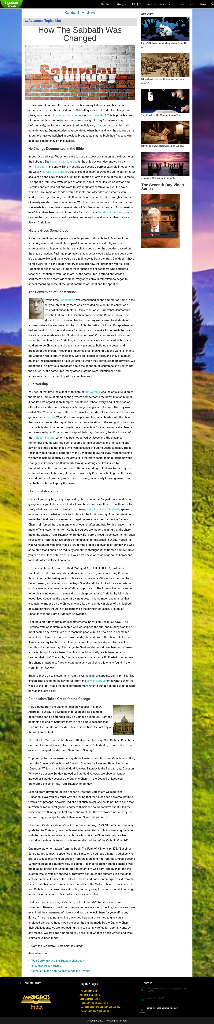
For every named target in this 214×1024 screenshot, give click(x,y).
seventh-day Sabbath (55, 171)
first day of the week (110, 212)
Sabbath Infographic (90, 999)
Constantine (67, 300)
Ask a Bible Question (90, 995)
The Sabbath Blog (88, 991)
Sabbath (40, 166)
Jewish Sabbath (96, 680)
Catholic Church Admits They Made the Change (60, 971)
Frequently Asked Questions (94, 1003)
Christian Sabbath (44, 437)
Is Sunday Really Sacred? (47, 965)
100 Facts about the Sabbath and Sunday (100, 1007)
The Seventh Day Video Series (94, 1011)
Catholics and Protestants (103, 509)
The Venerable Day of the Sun (56, 412)
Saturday (71, 161)
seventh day (57, 161)
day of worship (95, 115)
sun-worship (92, 392)
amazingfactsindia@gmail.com (162, 1008)
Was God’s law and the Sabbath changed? (57, 960)
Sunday (50, 417)
